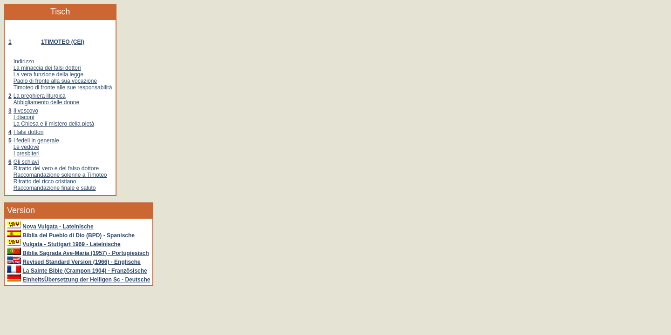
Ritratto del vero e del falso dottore (56, 168)
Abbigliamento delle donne (46, 102)
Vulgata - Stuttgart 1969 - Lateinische (71, 244)
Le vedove (26, 147)
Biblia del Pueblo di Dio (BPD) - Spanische (78, 235)
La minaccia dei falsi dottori (47, 68)
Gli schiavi (26, 162)
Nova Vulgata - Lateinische (57, 226)
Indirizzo (24, 61)
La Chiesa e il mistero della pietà (54, 124)
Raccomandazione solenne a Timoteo (60, 175)
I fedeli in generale (36, 140)
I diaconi (24, 117)
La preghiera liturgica (40, 96)
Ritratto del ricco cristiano (45, 181)
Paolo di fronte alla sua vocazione (55, 81)
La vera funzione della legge (48, 74)
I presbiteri (27, 153)
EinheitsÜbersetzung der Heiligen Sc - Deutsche (86, 279)
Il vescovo (26, 110)
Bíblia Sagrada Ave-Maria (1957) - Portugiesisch (85, 253)
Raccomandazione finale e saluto (55, 188)
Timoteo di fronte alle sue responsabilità (63, 87)
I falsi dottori (29, 132)
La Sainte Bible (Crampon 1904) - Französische (84, 271)
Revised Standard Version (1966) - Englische (81, 262)
